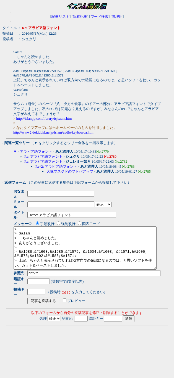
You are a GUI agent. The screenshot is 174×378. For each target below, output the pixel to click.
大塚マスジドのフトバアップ (69, 171)
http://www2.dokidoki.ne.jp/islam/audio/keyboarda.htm (53, 132)
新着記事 (80, 16)
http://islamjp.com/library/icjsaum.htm (44, 118)
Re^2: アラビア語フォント (56, 166)
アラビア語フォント (36, 151)
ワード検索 (99, 16)
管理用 (117, 16)
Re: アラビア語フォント (43, 156)
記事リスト (60, 16)
